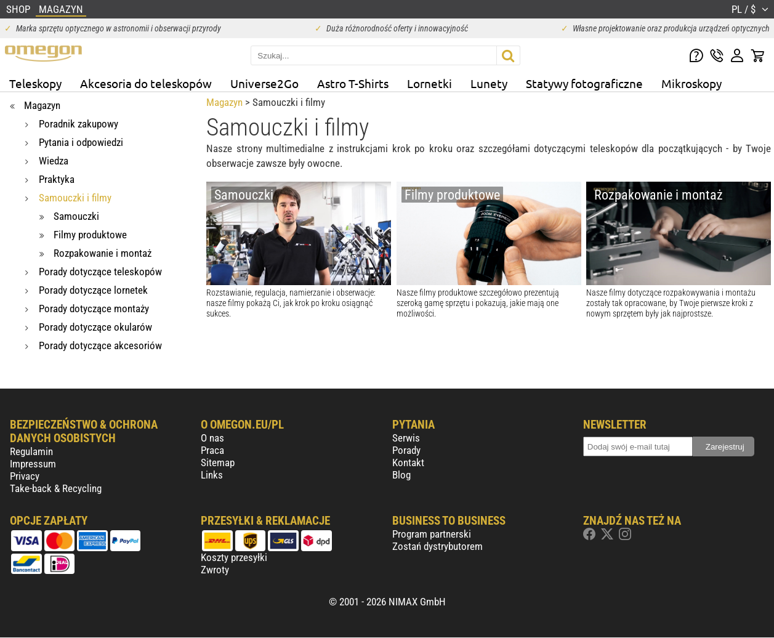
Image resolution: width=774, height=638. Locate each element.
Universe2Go (264, 83)
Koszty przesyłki (234, 557)
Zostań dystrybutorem (437, 546)
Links (212, 475)
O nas (212, 438)
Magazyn (224, 102)
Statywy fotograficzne (584, 83)
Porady (406, 450)
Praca (212, 450)
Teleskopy (35, 83)
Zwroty (215, 569)
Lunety (488, 83)
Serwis (406, 438)
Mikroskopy (691, 83)
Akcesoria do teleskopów (146, 83)
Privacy (24, 476)
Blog (401, 475)
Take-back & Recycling (56, 488)
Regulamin (31, 451)
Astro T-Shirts (353, 83)
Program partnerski (431, 534)
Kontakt (408, 462)
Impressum (33, 464)
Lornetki (429, 83)
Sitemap (218, 462)
